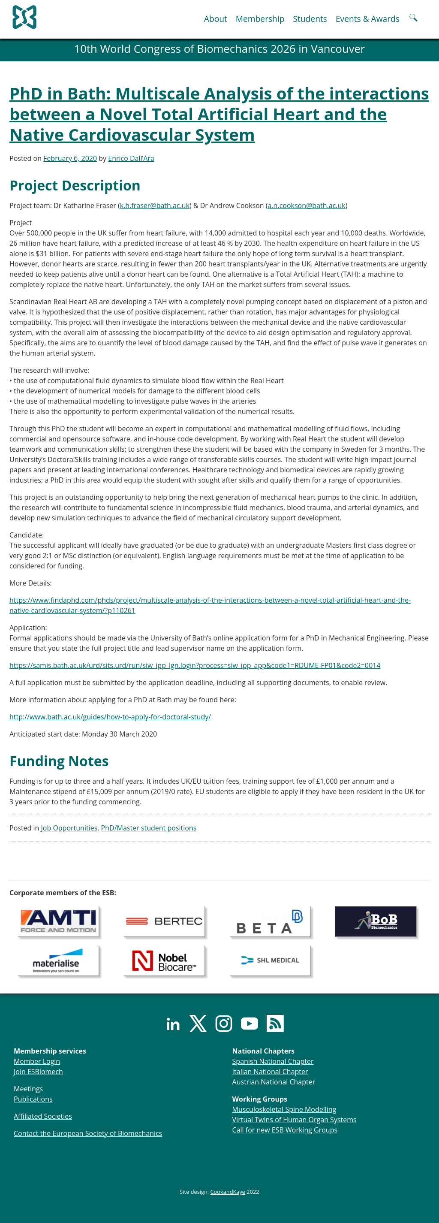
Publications (33, 1099)
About (215, 18)
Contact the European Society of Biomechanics (88, 1133)
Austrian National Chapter (274, 1082)
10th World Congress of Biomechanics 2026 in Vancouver (219, 48)
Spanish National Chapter (273, 1061)
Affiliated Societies (43, 1116)
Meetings (28, 1088)
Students (310, 18)
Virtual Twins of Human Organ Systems (294, 1119)
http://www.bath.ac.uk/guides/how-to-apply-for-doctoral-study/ (110, 717)
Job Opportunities (69, 828)
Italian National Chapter (270, 1071)
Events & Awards (368, 18)
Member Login (37, 1061)
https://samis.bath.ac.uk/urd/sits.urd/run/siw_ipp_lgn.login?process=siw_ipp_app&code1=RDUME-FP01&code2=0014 (194, 665)
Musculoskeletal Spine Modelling (284, 1109)
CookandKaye (228, 1192)
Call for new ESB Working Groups (284, 1130)
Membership (260, 18)
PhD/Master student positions (149, 828)
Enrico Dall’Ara (131, 158)
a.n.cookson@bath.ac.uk (307, 205)
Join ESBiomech (38, 1071)
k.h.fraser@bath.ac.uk (154, 205)
